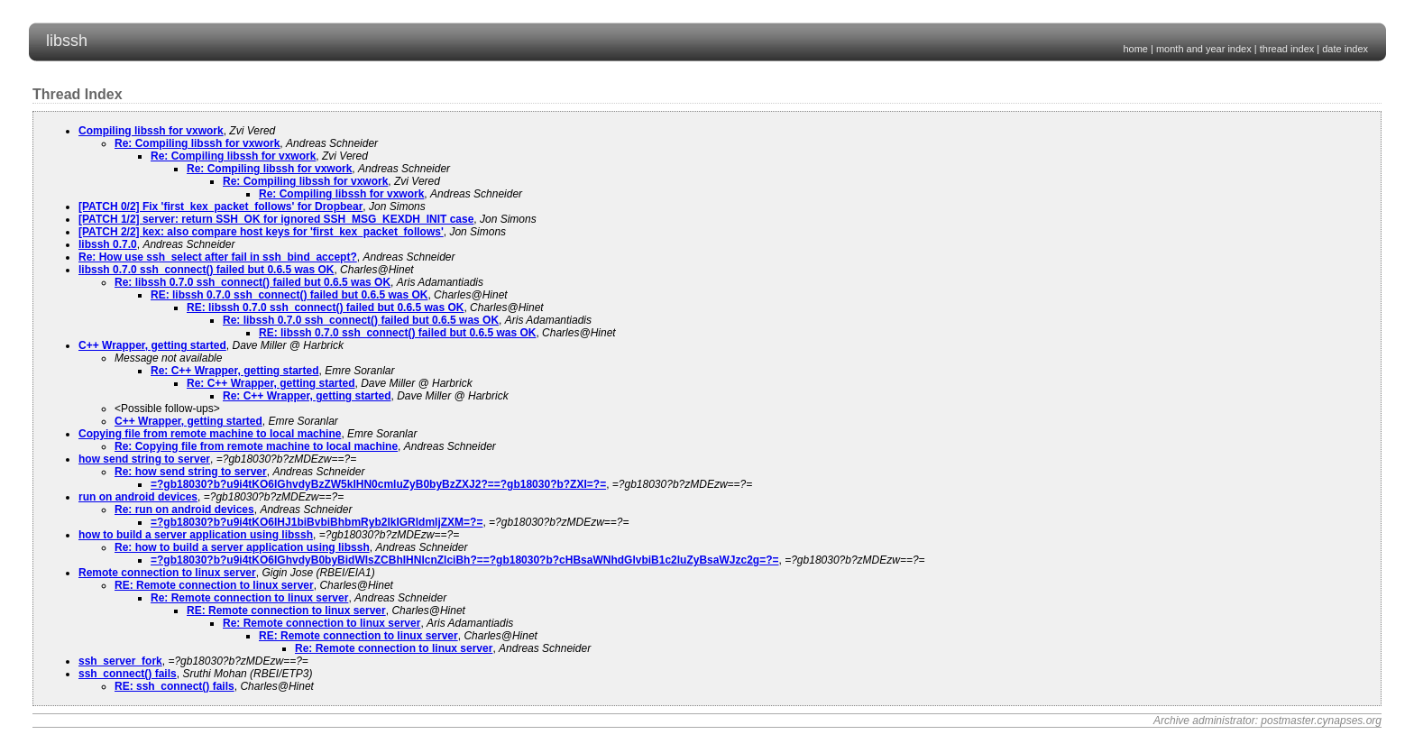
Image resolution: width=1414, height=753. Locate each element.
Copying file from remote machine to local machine (209, 433)
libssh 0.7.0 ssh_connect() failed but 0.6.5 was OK (206, 269)
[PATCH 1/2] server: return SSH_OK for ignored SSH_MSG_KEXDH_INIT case (275, 219)
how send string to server (144, 459)
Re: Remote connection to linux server (249, 598)
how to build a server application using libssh (195, 534)
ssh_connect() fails (127, 673)
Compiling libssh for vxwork (151, 130)
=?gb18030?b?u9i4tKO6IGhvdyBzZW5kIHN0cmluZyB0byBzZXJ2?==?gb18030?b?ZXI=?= (378, 484)
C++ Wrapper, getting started (152, 345)
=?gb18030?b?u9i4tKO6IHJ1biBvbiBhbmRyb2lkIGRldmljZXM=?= (316, 522)
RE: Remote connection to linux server (214, 585)
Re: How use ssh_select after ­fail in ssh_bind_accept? (217, 257)
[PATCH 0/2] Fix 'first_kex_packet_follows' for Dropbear (220, 206)
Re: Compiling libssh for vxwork (197, 143)
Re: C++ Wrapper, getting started (235, 370)
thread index (1287, 48)
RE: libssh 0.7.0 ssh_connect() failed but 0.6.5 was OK (289, 295)
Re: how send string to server (191, 471)
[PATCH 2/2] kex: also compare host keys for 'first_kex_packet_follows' (261, 231)
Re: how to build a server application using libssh (242, 547)
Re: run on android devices (184, 509)
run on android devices (137, 497)
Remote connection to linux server (167, 572)
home (1135, 48)
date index (1345, 48)
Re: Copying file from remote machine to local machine (256, 446)
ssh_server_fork (120, 661)
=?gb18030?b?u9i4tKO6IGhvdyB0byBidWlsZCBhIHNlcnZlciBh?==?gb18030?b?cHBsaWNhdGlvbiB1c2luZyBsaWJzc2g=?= (465, 560)
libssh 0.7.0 (107, 244)
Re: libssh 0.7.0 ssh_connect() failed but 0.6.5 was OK (252, 282)
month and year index (1204, 48)
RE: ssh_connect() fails (174, 686)
